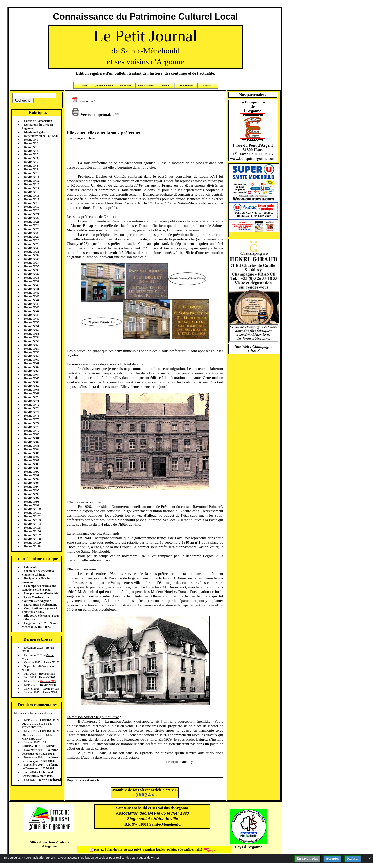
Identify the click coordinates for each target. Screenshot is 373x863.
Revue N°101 (32, 512)
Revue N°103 (32, 520)
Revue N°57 (31, 348)
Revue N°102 (32, 516)
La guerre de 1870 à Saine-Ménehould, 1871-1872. (40, 625)
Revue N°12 (31, 180)
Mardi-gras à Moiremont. (40, 604)
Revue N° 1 (31, 139)
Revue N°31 (31, 251)
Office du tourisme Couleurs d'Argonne (49, 844)
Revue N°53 (31, 333)
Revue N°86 (31, 456)
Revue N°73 (31, 408)
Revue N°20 (31, 210)
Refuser (353, 858)
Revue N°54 (31, 337)
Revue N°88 (31, 464)
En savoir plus (307, 858)
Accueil (84, 85)
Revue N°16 (31, 195)
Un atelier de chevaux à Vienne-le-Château (38, 572)
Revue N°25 (31, 229)
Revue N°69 (31, 393)
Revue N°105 (32, 527)
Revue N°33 (31, 259)
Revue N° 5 (31, 154)
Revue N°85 (31, 453)
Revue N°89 (31, 468)
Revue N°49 (31, 318)
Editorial (30, 567)
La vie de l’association (38, 121)
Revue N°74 (31, 412)
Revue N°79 (31, 430)
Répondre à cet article (83, 780)
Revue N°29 (31, 244)
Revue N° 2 (31, 143)
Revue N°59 (31, 356)
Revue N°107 (32, 535)
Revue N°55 (31, 341)
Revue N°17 (31, 199)
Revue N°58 (31, 352)
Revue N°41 (31, 289)
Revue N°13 (31, 184)
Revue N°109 (32, 542)
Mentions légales (34, 132)
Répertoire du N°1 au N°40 (41, 136)
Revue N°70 (31, 397)
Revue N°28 (31, 240)
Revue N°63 (31, 371)
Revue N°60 (31, 359)
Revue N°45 (31, 303)
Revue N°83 (31, 445)
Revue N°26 (31, 233)
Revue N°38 (31, 277)
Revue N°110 (32, 546)
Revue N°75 (31, 415)
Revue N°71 (31, 401)
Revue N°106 (32, 531)
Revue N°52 (31, 330)
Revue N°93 (31, 483)
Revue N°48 (31, 315)
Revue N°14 (31, 188)
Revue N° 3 (31, 147)
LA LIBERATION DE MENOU (39, 744)
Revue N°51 (31, 326)
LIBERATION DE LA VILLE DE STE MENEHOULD (40, 723)
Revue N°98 (31, 501)
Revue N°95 (31, 490)
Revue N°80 (31, 434)
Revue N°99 (31, 505)
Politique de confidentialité (184, 849)
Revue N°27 (31, 236)
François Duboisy (84, 138)
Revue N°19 (31, 206)
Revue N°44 (31, 300)
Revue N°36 (31, 270)
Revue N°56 (31, 345)
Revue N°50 (31, 322)
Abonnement (186, 85)
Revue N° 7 (31, 162)
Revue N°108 (32, 539)
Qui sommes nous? (104, 85)
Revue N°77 (31, 423)
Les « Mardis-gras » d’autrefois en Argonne (36, 599)
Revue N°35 (31, 266)
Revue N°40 (31, 285)
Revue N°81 (31, 438)
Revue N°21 (31, 214)
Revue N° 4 (31, 150)
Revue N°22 (31, 218)
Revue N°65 (31, 378)
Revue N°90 (31, 471)
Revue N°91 (31, 475)
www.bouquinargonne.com (252, 158)
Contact (207, 85)
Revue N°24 (31, 225)
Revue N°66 (31, 382)
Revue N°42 (31, 292)
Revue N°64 (31, 374)
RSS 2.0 (97, 849)
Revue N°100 (32, 509)
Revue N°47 (31, 311)
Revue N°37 (31, 274)
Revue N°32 (31, 255)
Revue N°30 (31, 248)
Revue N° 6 (31, 158)
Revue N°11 (31, 177)
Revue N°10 (31, 173)
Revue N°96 (31, 494)
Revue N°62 (31, 367)
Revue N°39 (31, 281)
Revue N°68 (31, 389)
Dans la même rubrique (38, 559)
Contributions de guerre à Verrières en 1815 (39, 610)
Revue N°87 (31, 460)
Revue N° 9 (31, 169)
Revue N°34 (31, 262)
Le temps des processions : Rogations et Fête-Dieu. (40, 587)
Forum (165, 85)
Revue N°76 (31, 419)
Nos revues (125, 85)
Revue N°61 (31, 363)
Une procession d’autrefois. (41, 593)
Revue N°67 (31, 386)
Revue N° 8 (31, 165)
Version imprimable (93, 114)
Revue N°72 (31, 404)
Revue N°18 (31, 203)
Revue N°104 (32, 524)
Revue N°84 (31, 449)
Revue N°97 (31, 498)
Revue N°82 (31, 442)
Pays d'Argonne (248, 847)
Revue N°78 (31, 427)
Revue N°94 (31, 486)
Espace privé (132, 849)
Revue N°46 (31, 307)
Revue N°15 (31, 192)
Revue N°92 (31, 479)
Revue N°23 (31, 221)
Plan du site (115, 849)
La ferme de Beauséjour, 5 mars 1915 (38, 774)
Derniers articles (145, 85)
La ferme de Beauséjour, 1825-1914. (40, 751)
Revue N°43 (31, 296)
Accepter (332, 858)
